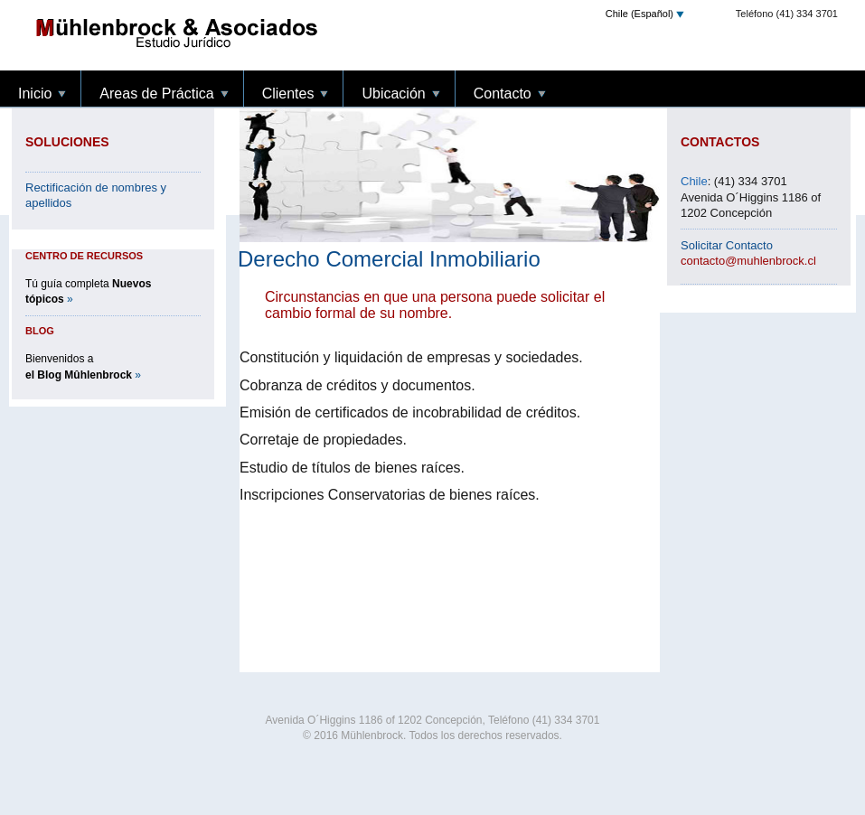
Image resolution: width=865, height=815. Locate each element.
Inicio (269, 33)
